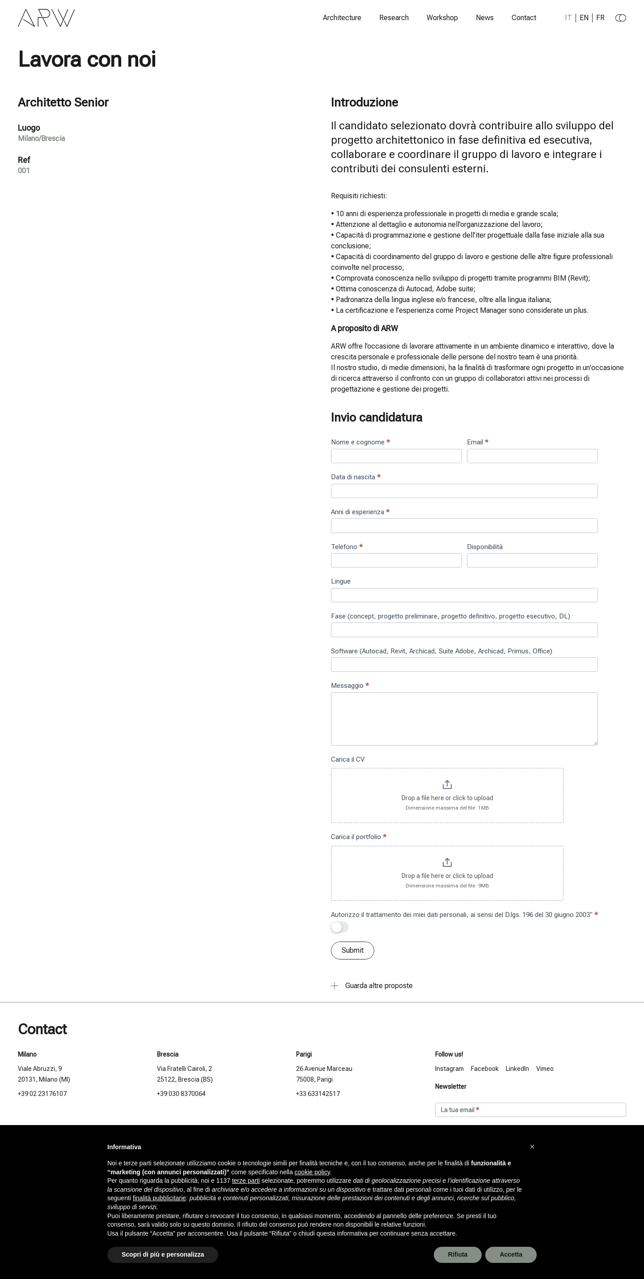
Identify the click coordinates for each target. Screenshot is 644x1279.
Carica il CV (347, 759)
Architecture (342, 17)
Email (477, 442)
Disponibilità (485, 547)
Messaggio (350, 686)
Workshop (442, 17)
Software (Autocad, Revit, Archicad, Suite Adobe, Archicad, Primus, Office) (441, 651)
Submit (353, 950)
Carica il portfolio (358, 837)
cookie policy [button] (312, 1172)
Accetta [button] (511, 1254)
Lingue (341, 581)
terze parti (246, 1180)
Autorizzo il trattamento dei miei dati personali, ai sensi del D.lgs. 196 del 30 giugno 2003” (464, 915)
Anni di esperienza (360, 512)
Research (394, 17)
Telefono (347, 547)
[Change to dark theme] (620, 17)
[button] (532, 1146)
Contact (524, 17)
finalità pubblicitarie (159, 1198)
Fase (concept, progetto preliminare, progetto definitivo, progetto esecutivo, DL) (450, 616)
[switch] (340, 927)
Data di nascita (356, 477)
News (485, 17)
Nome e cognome (360, 442)
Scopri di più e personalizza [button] (163, 1254)
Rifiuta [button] (458, 1254)
